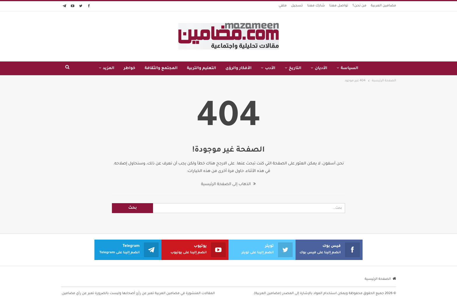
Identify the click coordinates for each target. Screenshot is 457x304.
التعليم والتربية (201, 68)
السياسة (349, 68)
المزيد (109, 68)
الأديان (321, 68)
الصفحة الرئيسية (380, 279)
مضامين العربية (383, 6)
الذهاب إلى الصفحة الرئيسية (228, 184)
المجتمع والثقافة (161, 68)
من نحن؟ (360, 6)
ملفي (283, 6)
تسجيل (297, 6)
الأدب (270, 68)
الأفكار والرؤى (239, 68)
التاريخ (295, 68)
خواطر (129, 68)
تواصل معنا (338, 6)
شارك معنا (316, 6)
